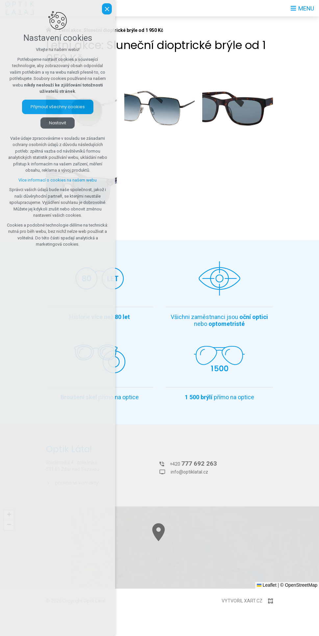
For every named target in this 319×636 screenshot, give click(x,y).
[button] (243, 570)
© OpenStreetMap (298, 585)
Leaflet (267, 585)
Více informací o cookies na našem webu (57, 180)
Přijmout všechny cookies (58, 107)
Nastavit (57, 123)
